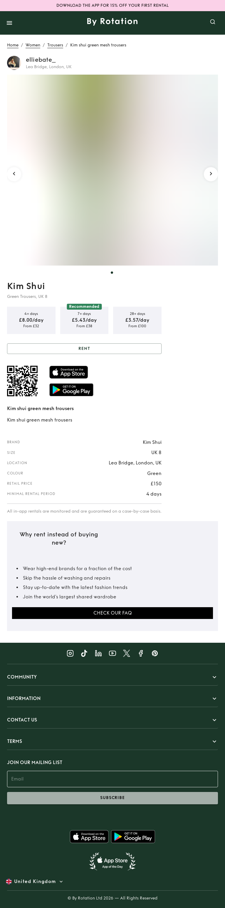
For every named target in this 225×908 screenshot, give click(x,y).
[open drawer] (9, 23)
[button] (112, 677)
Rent (84, 349)
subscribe (112, 798)
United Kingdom (35, 881)
